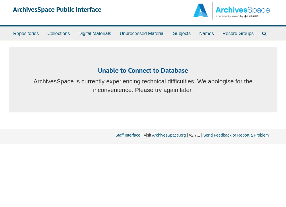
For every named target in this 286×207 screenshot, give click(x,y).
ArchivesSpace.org (169, 135)
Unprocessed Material (142, 33)
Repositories (26, 33)
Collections (58, 33)
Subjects (182, 33)
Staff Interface (127, 135)
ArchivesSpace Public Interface (57, 9)
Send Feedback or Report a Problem (236, 135)
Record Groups (238, 33)
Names (206, 33)
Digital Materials (94, 33)
